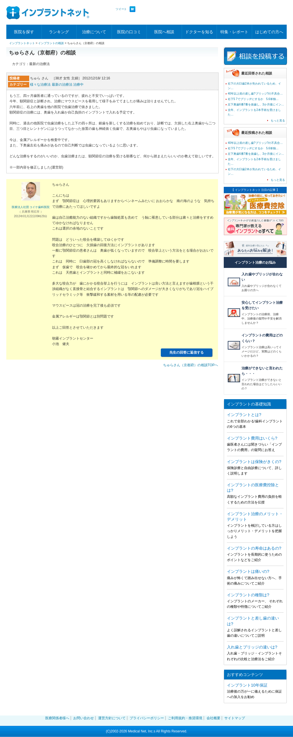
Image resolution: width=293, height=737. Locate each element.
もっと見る (278, 120)
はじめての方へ (269, 32)
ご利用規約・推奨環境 (185, 718)
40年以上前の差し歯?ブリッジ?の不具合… (255, 93)
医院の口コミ (129, 32)
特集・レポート (234, 32)
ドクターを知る (199, 32)
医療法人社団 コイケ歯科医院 (31, 207)
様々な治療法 (40, 85)
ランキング (59, 32)
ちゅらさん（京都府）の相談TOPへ (190, 365)
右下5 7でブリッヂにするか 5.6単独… (253, 99)
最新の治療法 (62, 85)
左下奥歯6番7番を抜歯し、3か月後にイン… (256, 104)
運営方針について (112, 718)
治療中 (78, 85)
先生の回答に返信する (186, 352)
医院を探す (24, 32)
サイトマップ (234, 718)
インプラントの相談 (51, 43)
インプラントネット (22, 43)
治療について (94, 32)
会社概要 (213, 718)
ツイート (121, 9)
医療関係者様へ (57, 718)
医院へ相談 (164, 32)
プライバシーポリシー (147, 718)
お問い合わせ (83, 718)
